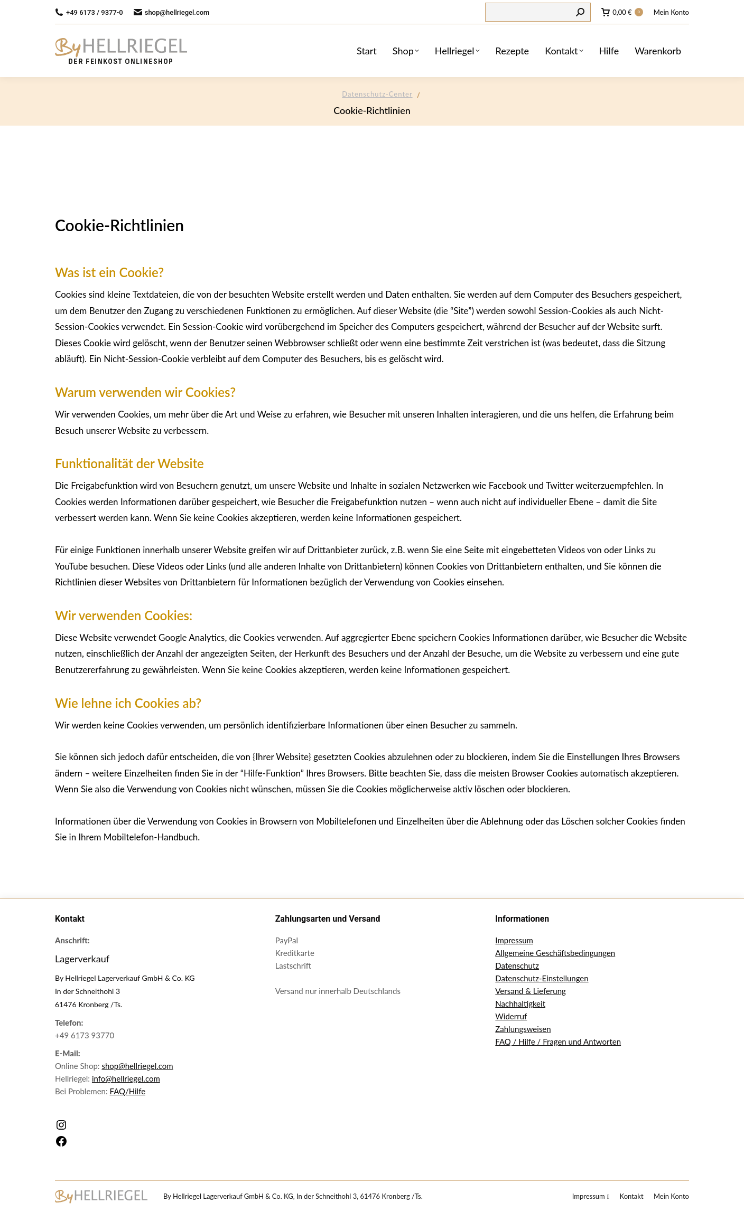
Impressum (514, 940)
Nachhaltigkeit (520, 1003)
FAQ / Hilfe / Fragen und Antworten (558, 1041)
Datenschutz (517, 965)
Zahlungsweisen (523, 1029)
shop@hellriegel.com (137, 1066)
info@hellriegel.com (126, 1078)
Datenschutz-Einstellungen (541, 978)
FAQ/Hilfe (128, 1091)
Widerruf (511, 1016)
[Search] (538, 12)
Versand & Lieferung (530, 991)
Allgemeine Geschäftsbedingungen (555, 953)
